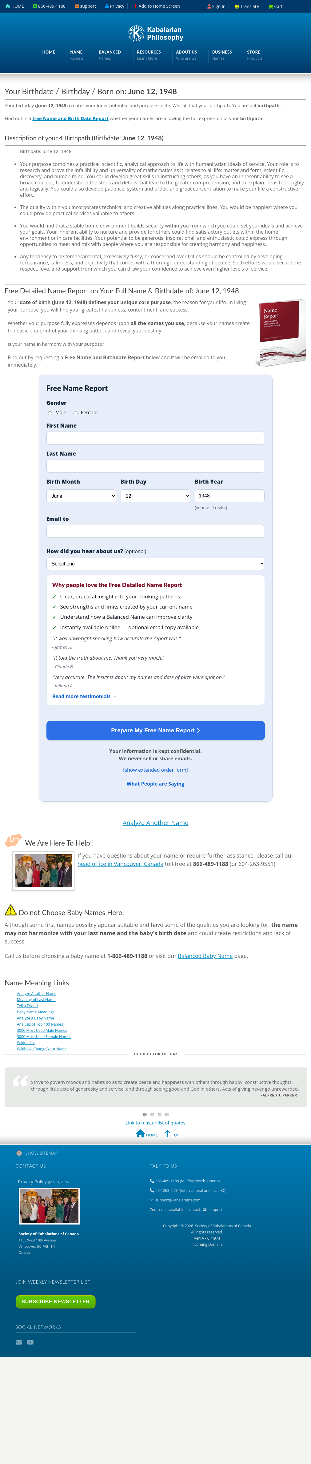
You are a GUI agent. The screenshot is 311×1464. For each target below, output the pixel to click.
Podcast (41, 1342)
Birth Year (209, 481)
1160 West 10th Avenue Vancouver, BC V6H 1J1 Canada (49, 1243)
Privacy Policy (43, 1181)
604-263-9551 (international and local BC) (190, 1190)
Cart (275, 6)
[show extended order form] (155, 769)
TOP (172, 1134)
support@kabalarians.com (178, 1200)
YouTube (30, 1342)
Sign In (216, 6)
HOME (147, 1134)
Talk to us (163, 1165)
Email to (57, 518)
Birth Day (133, 481)
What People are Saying (155, 783)
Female (86, 412)
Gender (56, 402)
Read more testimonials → (84, 696)
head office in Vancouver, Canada (120, 863)
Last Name (61, 453)
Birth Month (63, 481)
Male (57, 412)
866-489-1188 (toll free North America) (188, 1181)
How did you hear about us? (96, 551)
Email (19, 1342)
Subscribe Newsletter (56, 1301)
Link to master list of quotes (155, 1123)
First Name (61, 425)
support (215, 1209)
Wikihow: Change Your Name (42, 1049)
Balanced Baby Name (205, 955)
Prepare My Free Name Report (155, 730)
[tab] (156, 1154)
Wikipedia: (26, 1042)
